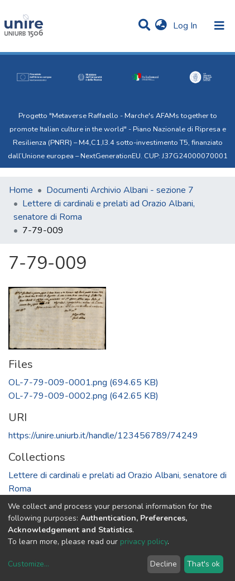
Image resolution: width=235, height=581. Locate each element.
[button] (161, 25)
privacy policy (143, 541)
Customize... (28, 564)
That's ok (203, 564)
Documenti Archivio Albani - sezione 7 (120, 190)
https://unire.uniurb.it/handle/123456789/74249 (103, 435)
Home (21, 190)
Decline (163, 564)
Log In (186, 26)
